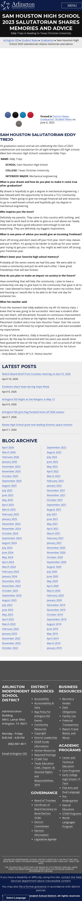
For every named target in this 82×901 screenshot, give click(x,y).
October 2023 (10, 590)
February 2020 (55, 595)
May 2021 (52, 523)
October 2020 (55, 557)
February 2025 (10, 514)
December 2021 (56, 490)
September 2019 (56, 619)
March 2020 (53, 590)
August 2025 (9, 485)
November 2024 (11, 528)
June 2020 (52, 576)
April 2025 (8, 504)
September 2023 (11, 595)
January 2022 (54, 485)
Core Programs (71, 770)
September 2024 (11, 538)
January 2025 (9, 519)
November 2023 (11, 586)
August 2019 (54, 624)
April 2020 (53, 586)
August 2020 (54, 566)
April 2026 (8, 447)
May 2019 (52, 633)
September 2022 (56, 447)
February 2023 (10, 628)
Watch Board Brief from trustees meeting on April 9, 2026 (36, 374)
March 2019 (53, 643)
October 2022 (10, 648)
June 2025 (7, 495)
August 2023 (9, 600)
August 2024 (9, 543)
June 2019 (52, 628)
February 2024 (10, 571)
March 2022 (53, 476)
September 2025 (11, 480)
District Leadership (45, 737)
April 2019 (53, 638)
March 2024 (9, 566)
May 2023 (7, 614)
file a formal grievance (33, 886)
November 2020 (56, 552)
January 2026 (9, 461)
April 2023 (8, 619)
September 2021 (56, 504)
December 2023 (11, 581)
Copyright (40, 733)
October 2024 (10, 533)
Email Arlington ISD (14, 753)
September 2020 (56, 562)
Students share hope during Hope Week (25, 386)
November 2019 (56, 609)
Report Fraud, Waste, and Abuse (70, 733)
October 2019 (55, 614)
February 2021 (55, 538)
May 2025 (7, 500)
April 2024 (8, 562)
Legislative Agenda (45, 839)
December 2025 (11, 466)
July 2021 (52, 514)
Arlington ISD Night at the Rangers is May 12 (28, 399)
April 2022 (53, 471)
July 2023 (7, 605)
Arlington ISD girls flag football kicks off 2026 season (33, 412)
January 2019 (54, 648)
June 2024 (7, 552)
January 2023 (9, 633)
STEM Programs (71, 813)
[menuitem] (57, 674)
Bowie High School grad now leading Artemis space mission (37, 424)
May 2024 (7, 557)
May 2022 (52, 466)
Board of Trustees (45, 800)
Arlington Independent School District (33, 896)
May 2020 (52, 581)
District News (61, 116)
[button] (71, 5)
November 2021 (56, 495)
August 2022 (54, 452)
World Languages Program (68, 822)
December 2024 (11, 523)
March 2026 (9, 452)
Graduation (47, 119)
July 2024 (7, 547)
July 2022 (52, 457)
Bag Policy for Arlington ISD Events (42, 716)
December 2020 (56, 547)
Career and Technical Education (68, 762)
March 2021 (53, 533)
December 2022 (11, 638)
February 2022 (55, 480)
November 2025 (11, 471)
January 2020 (54, 600)
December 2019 (56, 605)
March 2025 (9, 509)
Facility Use (69, 716)
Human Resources (45, 750)
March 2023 (9, 624)
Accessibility (41, 698)
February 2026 (10, 457)
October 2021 (55, 500)
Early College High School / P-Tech (71, 779)
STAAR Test (41, 759)
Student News (63, 119)
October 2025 (10, 476)
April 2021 (53, 528)
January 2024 (9, 576)
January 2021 (54, 543)
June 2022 (52, 461)
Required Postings (45, 754)
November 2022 (11, 643)
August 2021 (54, 509)
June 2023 (7, 609)
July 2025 (7, 490)
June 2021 (52, 519)
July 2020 (52, 571)
